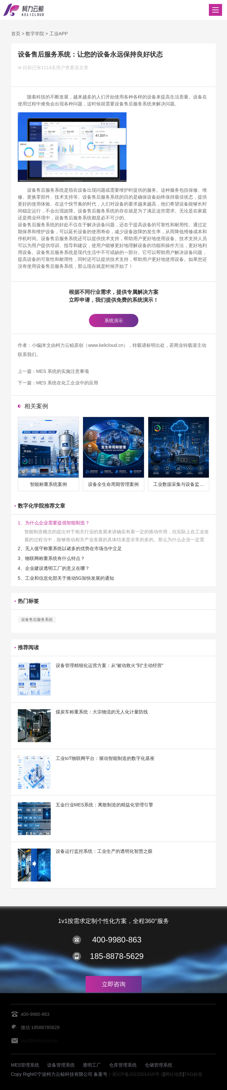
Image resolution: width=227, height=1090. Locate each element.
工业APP (58, 33)
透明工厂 (92, 1065)
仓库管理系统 (123, 1065)
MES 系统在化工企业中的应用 (67, 382)
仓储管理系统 (158, 1065)
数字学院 (35, 33)
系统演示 (113, 320)
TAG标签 (193, 1074)
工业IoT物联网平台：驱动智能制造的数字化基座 (105, 758)
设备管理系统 (61, 1065)
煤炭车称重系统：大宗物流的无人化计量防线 (102, 711)
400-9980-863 (116, 939)
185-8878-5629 (117, 956)
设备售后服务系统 (37, 619)
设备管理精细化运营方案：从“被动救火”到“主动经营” (109, 665)
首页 (15, 33)
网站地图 (174, 1074)
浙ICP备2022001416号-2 (137, 1074)
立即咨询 (114, 984)
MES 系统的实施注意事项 (62, 371)
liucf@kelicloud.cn (39, 1040)
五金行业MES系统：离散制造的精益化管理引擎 (104, 804)
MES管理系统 (25, 1065)
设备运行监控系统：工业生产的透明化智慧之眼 (104, 851)
